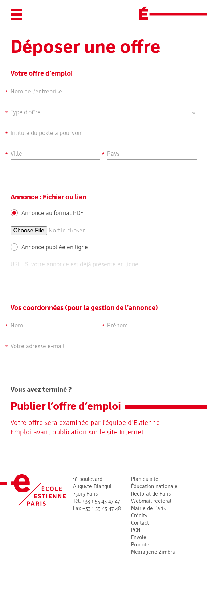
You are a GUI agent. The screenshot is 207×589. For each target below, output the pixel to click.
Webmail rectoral (151, 501)
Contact (140, 523)
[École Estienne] (143, 13)
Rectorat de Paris (151, 494)
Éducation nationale (154, 487)
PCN (135, 530)
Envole (138, 538)
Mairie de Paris (148, 508)
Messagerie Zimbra (153, 552)
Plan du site (144, 479)
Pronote (140, 545)
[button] (16, 14)
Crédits (139, 516)
